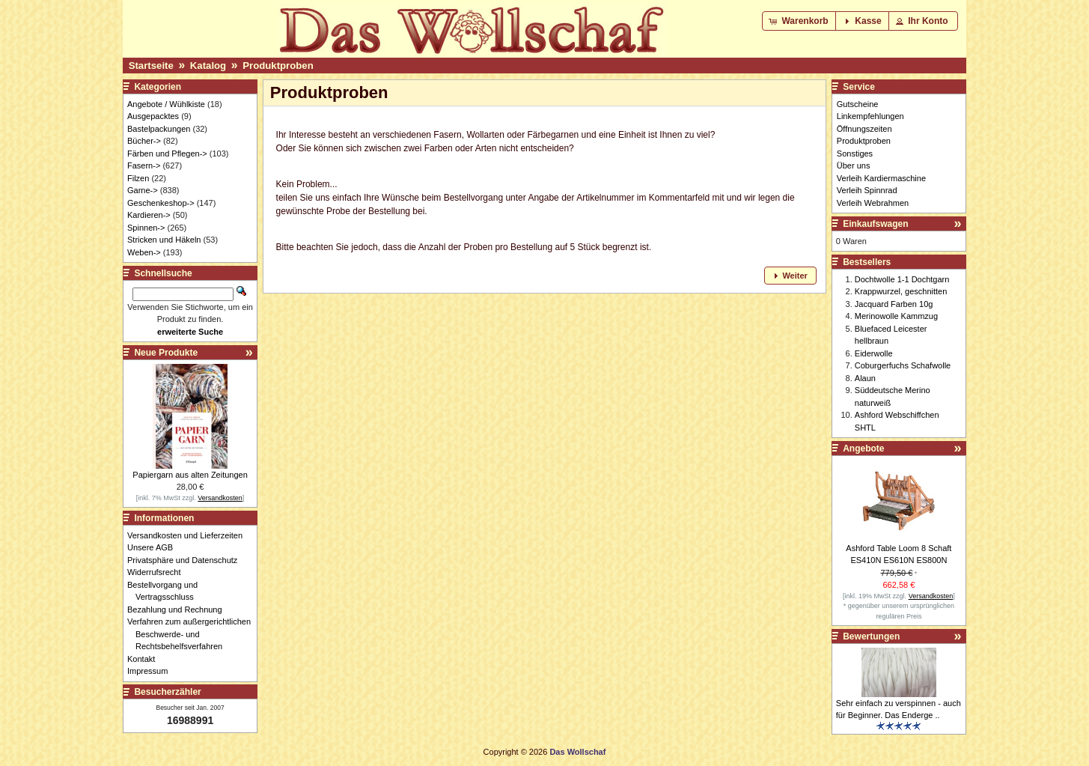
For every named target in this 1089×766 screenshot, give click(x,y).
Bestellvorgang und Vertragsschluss (166, 591)
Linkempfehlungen (870, 116)
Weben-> (144, 252)
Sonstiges (855, 153)
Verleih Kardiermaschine (881, 178)
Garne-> (142, 190)
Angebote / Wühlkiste (166, 104)
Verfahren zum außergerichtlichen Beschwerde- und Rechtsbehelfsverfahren (193, 634)
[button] (800, 21)
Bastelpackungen (158, 128)
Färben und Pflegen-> (167, 153)
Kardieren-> (149, 214)
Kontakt (145, 658)
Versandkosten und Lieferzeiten (188, 535)
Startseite (151, 65)
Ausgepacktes (153, 116)
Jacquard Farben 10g (894, 304)
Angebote (863, 448)
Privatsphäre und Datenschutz (186, 560)
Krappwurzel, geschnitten (901, 291)
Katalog (208, 65)
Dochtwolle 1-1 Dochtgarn (902, 279)
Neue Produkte (166, 352)
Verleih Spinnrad (867, 190)
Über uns (853, 165)
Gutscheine (858, 104)
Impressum (151, 670)
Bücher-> (144, 140)
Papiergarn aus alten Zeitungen (190, 474)
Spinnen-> (146, 227)
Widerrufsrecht (158, 572)
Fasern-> (143, 165)
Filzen (138, 178)
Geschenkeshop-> (161, 202)
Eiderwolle (874, 353)
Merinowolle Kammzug (896, 315)
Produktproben (278, 65)
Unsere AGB (154, 547)
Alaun (865, 378)
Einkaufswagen (875, 224)
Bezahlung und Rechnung (178, 609)
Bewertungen (871, 636)
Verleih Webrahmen (873, 202)
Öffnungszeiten (864, 128)
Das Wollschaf (577, 751)
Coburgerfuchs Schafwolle (903, 365)
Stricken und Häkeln (164, 239)
